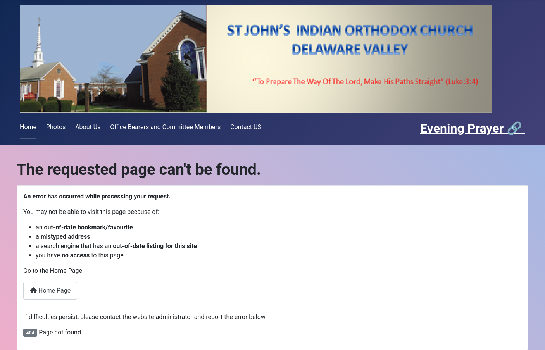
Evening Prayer (463, 128)
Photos (56, 127)
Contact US (245, 127)
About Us (87, 127)
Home (28, 127)
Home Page (50, 290)
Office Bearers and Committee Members (165, 127)
